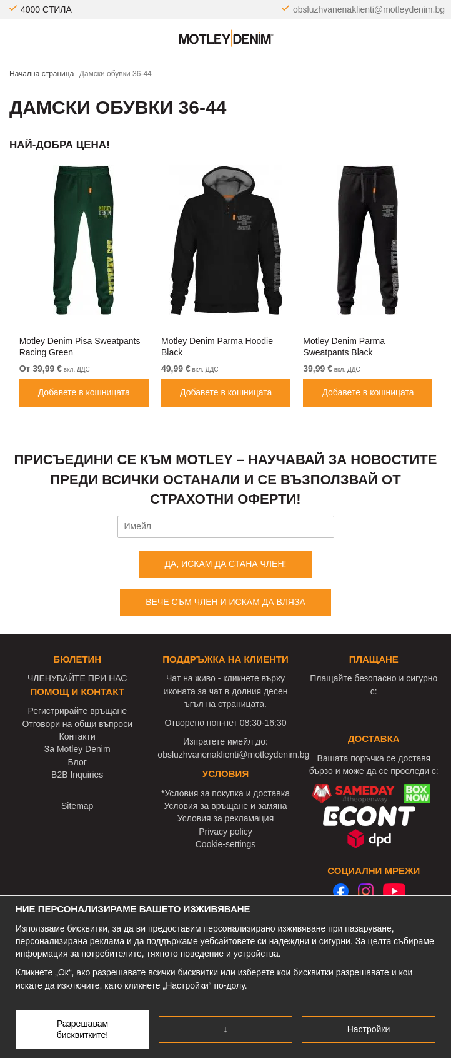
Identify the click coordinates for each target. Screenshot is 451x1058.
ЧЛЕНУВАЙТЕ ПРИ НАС (77, 678)
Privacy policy (225, 832)
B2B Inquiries (77, 775)
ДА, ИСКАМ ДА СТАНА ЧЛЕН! (226, 564)
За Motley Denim (77, 749)
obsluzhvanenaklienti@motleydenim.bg (369, 9)
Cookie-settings (226, 844)
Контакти (77, 736)
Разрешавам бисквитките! (83, 1029)
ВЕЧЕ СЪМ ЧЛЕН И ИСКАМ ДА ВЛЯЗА (225, 602)
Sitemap (77, 806)
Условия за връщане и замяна (225, 806)
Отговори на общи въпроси (77, 724)
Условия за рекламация (225, 818)
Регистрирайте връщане (77, 711)
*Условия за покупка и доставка (225, 793)
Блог (77, 762)
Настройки (368, 1029)
